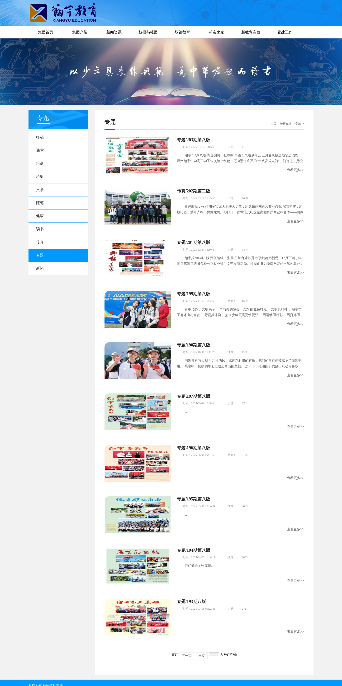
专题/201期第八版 (193, 241)
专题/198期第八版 (193, 343)
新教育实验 (250, 32)
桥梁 (40, 178)
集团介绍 (79, 32)
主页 (273, 123)
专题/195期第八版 (193, 495)
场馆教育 (182, 32)
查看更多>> (295, 170)
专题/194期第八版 (193, 546)
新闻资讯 (114, 32)
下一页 (187, 650)
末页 (201, 650)
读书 (40, 232)
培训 (40, 165)
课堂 (40, 151)
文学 (40, 192)
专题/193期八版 (191, 596)
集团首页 (45, 32)
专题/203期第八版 (193, 139)
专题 (40, 259)
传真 (40, 246)
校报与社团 (148, 32)
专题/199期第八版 (193, 292)
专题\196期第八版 (193, 444)
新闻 (40, 273)
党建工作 (285, 32)
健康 (40, 219)
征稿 (40, 137)
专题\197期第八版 (193, 393)
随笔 (40, 205)
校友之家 (216, 32)
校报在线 (285, 123)
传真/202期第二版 (193, 190)
